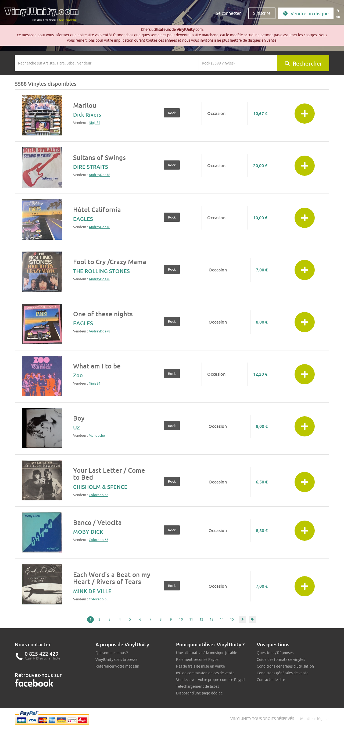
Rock (172, 113)
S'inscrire (262, 13)
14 (222, 619)
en (338, 17)
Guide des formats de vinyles (281, 659)
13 (211, 619)
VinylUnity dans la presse (116, 659)
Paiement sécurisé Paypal (198, 659)
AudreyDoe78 (99, 175)
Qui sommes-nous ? (111, 653)
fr (338, 11)
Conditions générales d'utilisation (285, 666)
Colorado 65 (98, 495)
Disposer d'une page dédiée (199, 693)
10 (181, 619)
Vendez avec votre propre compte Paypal (210, 680)
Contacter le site (271, 680)
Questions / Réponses (275, 653)
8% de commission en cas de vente (205, 673)
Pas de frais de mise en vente (200, 666)
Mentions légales (314, 718)
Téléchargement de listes (197, 686)
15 (232, 619)
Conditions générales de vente (283, 673)
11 (191, 619)
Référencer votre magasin (117, 666)
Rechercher (303, 63)
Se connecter (228, 13)
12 (201, 619)
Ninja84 (94, 122)
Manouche (97, 435)
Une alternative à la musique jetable (206, 653)
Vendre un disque (306, 13)
